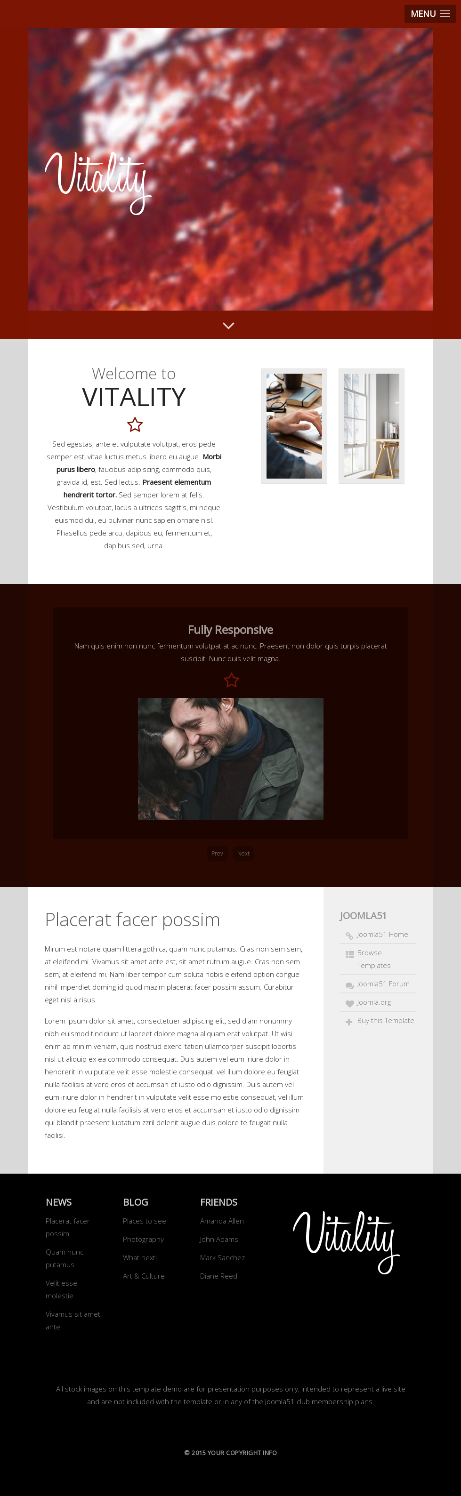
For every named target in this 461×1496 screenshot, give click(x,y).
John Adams (219, 1239)
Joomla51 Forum (383, 983)
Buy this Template (385, 1020)
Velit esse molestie (61, 1289)
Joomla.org (374, 1002)
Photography (143, 1239)
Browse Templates (374, 959)
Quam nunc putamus (64, 1258)
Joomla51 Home (382, 934)
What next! (140, 1257)
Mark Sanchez (222, 1257)
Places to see (144, 1220)
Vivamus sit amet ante (73, 1320)
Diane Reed (218, 1275)
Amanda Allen (222, 1220)
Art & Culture (144, 1275)
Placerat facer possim (68, 1227)
